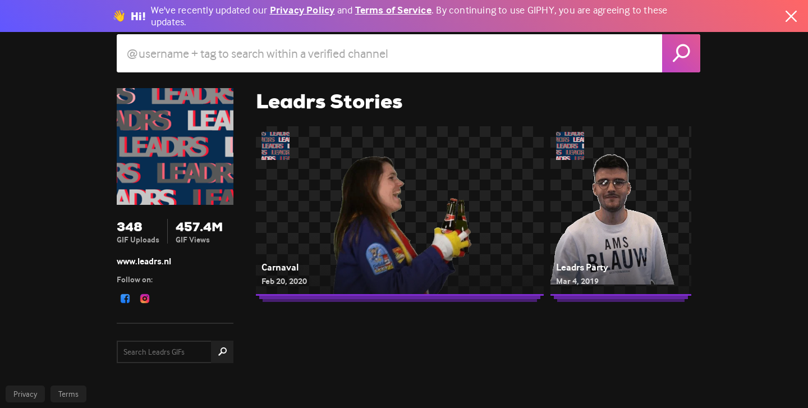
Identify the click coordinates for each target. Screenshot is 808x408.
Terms (68, 393)
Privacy (25, 393)
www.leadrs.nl (144, 261)
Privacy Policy (302, 10)
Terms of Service (393, 10)
